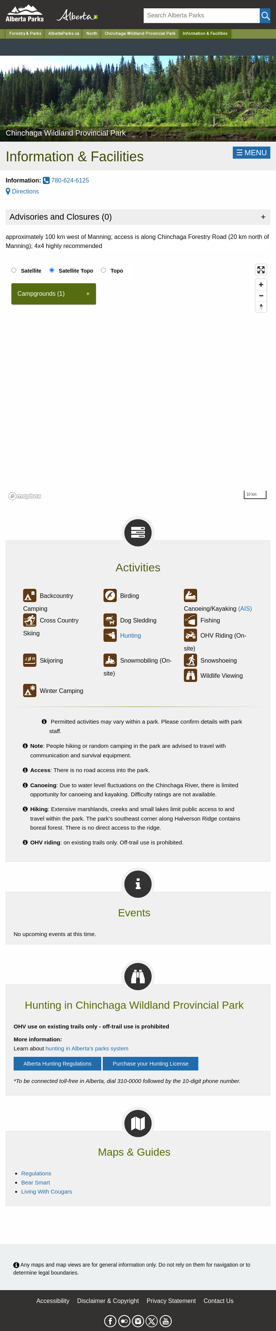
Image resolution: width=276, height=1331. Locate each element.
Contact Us (219, 1301)
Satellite (31, 271)
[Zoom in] (261, 284)
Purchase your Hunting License (150, 1064)
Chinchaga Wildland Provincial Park (140, 33)
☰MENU (251, 152)
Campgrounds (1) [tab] (41, 293)
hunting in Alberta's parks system (87, 1048)
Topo (117, 271)
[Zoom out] (261, 295)
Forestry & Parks (25, 33)
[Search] (202, 15)
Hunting (130, 635)
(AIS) (245, 608)
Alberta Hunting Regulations (57, 1064)
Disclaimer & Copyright (108, 1301)
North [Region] (91, 33)
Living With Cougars (46, 1191)
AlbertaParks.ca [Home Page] (64, 33)
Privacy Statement (171, 1301)
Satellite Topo (76, 271)
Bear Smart (35, 1182)
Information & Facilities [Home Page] (205, 33)
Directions (22, 191)
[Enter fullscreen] (261, 269)
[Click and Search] (265, 15)
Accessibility (52, 1301)
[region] (138, 382)
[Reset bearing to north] (261, 306)
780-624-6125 (66, 180)
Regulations (36, 1173)
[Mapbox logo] (24, 496)
